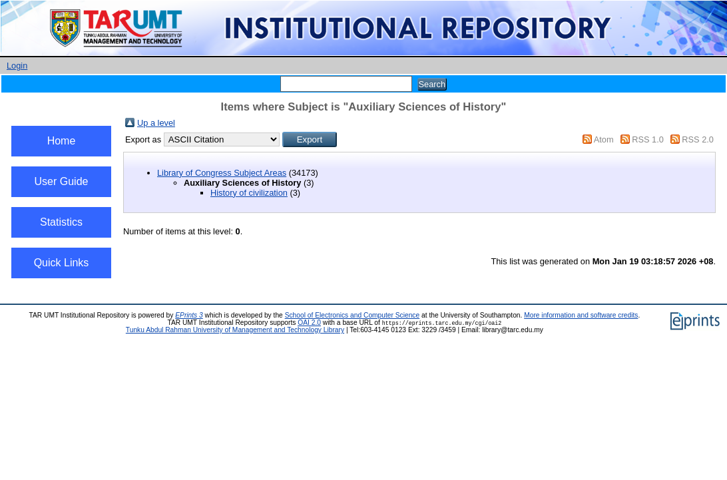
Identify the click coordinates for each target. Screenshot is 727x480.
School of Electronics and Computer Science (352, 315)
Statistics (61, 222)
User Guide (62, 181)
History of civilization (249, 193)
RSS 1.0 (648, 139)
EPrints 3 (189, 315)
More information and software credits (581, 315)
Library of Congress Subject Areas (221, 173)
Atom (604, 139)
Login (17, 66)
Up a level (156, 123)
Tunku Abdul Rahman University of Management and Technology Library (235, 330)
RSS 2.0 (698, 139)
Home (61, 140)
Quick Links (61, 262)
